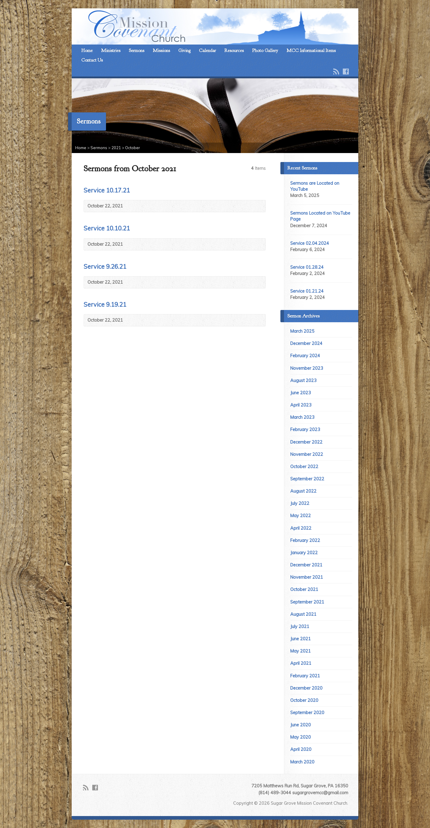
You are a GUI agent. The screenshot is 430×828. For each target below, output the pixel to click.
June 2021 (300, 638)
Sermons (136, 51)
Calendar (207, 51)
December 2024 (306, 343)
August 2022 (303, 491)
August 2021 (303, 614)
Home (87, 51)
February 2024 (305, 355)
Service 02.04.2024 (309, 243)
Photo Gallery (265, 51)
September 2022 (307, 479)
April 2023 (300, 405)
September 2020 (307, 712)
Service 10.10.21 (107, 228)
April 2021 (300, 663)
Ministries (110, 51)
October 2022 (304, 466)
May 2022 (300, 515)
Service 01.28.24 (307, 267)
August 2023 (303, 380)
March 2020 (302, 762)
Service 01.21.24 (307, 291)
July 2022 (299, 503)
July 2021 (299, 626)
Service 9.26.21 (105, 266)
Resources (234, 51)
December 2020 (306, 688)
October (132, 147)
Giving (184, 51)
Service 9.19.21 (105, 304)
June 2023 (300, 392)
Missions (161, 51)
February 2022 (305, 540)
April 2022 (300, 528)
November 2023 (306, 368)
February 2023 (305, 429)
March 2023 (302, 417)
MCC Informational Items (311, 51)
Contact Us (92, 60)
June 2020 (300, 725)
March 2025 (302, 331)
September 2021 (307, 602)
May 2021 (300, 651)
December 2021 (306, 565)
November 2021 (306, 577)
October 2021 (304, 589)
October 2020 (304, 700)
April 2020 (300, 749)
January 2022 (304, 552)
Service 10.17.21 (107, 190)
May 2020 (300, 737)
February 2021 (305, 676)
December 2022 (306, 442)
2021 (116, 147)
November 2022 (306, 454)
